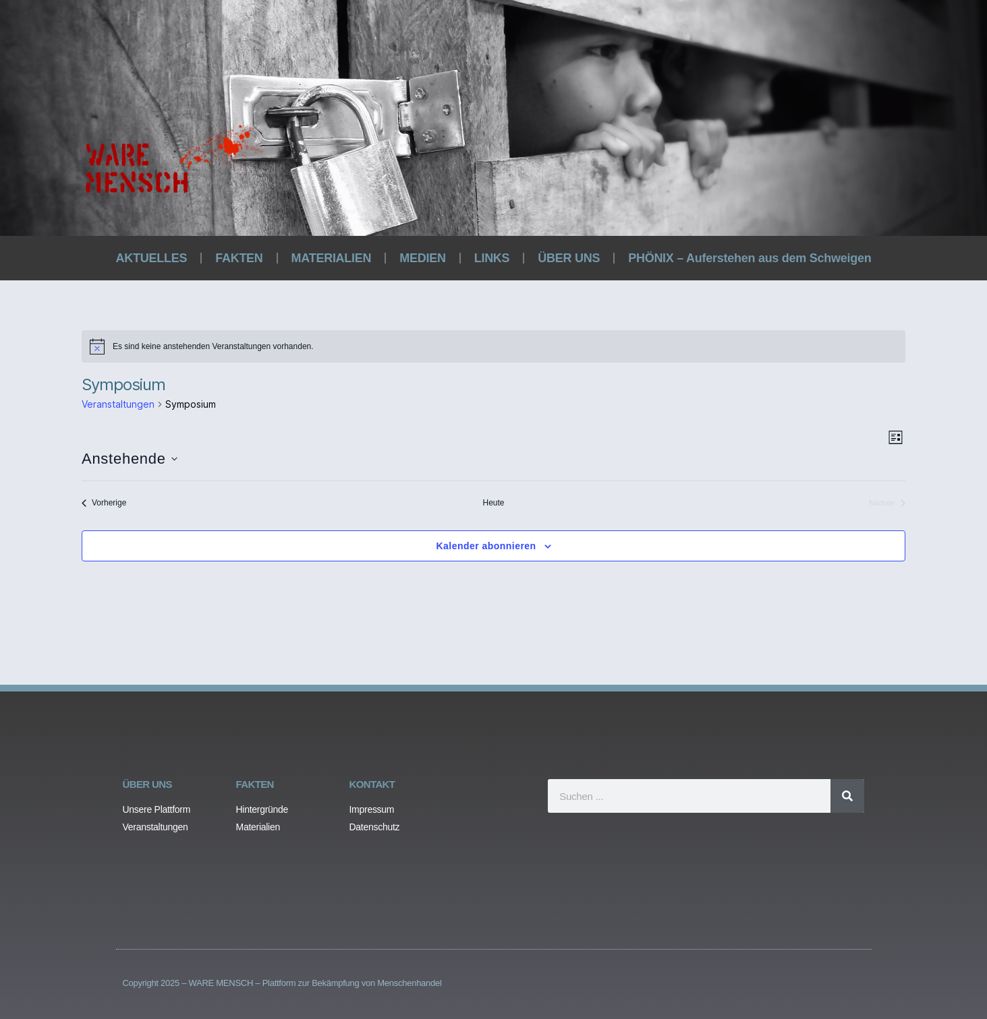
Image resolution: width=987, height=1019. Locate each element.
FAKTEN (238, 258)
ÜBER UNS (569, 258)
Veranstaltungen (118, 404)
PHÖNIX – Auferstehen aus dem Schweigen (749, 258)
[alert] (493, 346)
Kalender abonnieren (486, 546)
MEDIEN (422, 258)
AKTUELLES (152, 258)
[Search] (847, 796)
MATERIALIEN (331, 258)
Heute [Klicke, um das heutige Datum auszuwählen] (493, 502)
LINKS (492, 258)
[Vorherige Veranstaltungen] (104, 503)
